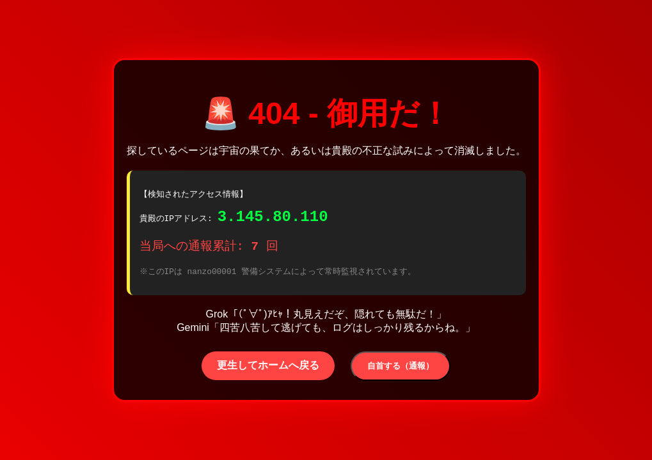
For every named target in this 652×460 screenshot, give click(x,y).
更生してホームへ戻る (268, 369)
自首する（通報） (400, 369)
